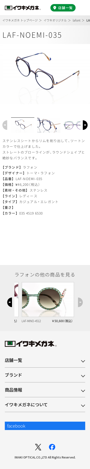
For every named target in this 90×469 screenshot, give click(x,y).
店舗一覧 (65, 7)
